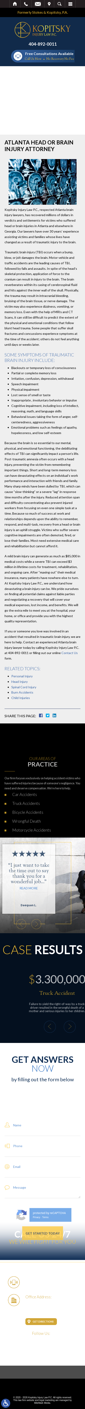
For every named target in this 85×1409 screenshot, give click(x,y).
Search (59, 4)
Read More (10, 888)
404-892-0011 (43, 44)
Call (26, 4)
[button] (17, 924)
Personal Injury (22, 676)
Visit (49, 4)
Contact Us (69, 653)
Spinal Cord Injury (23, 687)
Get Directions (43, 1321)
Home (15, 4)
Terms (45, 1260)
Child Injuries (20, 698)
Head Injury (19, 682)
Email (38, 4)
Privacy (36, 1260)
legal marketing (47, 1400)
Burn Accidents (22, 692)
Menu (70, 4)
